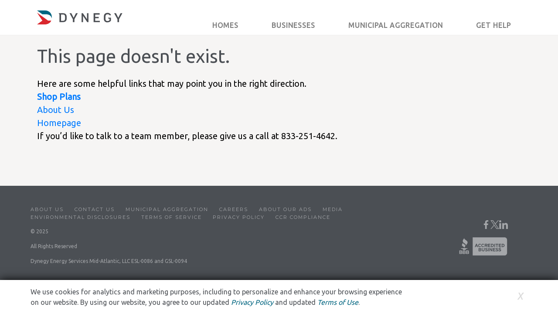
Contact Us (95, 209)
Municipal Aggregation (167, 209)
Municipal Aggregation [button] (395, 25)
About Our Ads (285, 209)
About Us (55, 110)
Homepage (59, 123)
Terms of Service (171, 217)
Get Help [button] (493, 25)
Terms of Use (337, 302)
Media (333, 209)
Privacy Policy (239, 217)
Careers (233, 209)
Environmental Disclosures (80, 217)
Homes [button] (225, 25)
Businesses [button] (293, 25)
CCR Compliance (303, 217)
